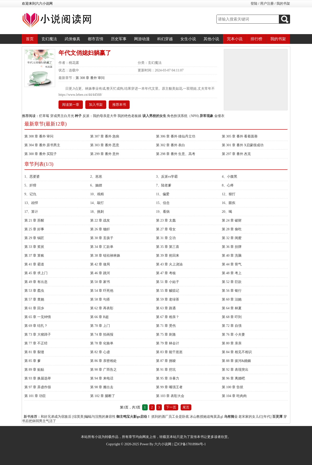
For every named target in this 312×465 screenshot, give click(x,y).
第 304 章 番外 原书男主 (42, 145)
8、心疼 (228, 185)
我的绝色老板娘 (129, 116)
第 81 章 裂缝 (34, 352)
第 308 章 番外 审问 (90, 78)
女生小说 (188, 39)
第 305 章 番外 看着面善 (240, 136)
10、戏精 (97, 194)
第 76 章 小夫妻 (233, 334)
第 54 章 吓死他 (101, 290)
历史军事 (119, 39)
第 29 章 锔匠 (34, 238)
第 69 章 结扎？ (36, 326)
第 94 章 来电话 (101, 378)
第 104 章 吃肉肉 (234, 396)
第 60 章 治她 (232, 299)
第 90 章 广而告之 (103, 369)
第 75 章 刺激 (166, 334)
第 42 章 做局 (100, 264)
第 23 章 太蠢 (166, 220)
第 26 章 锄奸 (100, 229)
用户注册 (267, 3)
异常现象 (206, 116)
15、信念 (163, 203)
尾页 (186, 407)
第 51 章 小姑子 (167, 282)
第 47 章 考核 (166, 273)
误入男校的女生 (154, 116)
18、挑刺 (97, 211)
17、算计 (31, 211)
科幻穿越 (165, 39)
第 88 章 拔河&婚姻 (236, 361)
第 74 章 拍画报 (101, 334)
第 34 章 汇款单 (101, 247)
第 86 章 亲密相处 (103, 361)
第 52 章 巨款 (232, 282)
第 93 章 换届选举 (37, 378)
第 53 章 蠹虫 (34, 290)
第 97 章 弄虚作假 (37, 387)
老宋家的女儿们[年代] (254, 416)
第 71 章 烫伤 (166, 326)
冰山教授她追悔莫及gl (206, 416)
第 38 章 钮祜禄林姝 (105, 255)
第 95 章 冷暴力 (167, 378)
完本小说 (235, 39)
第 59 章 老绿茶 (167, 299)
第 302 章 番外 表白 (170, 145)
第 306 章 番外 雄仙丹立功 (175, 136)
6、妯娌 (96, 185)
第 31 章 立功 (166, 238)
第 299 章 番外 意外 (104, 154)
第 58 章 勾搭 (100, 299)
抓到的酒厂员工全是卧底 (170, 416)
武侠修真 (72, 39)
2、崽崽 (96, 176)
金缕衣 (219, 116)
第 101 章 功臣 (35, 396)
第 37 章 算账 (34, 255)
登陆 (254, 3)
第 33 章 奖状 (34, 247)
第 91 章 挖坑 (166, 369)
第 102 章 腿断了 (102, 396)
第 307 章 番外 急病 (104, 136)
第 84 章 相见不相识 (237, 352)
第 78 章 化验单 (101, 343)
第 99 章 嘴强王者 (169, 387)
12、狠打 (228, 194)
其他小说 (211, 39)
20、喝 (227, 211)
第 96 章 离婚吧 (233, 378)
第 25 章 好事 (34, 229)
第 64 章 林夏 (232, 308)
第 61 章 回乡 (34, 308)
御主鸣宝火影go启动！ (133, 416)
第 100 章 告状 (232, 387)
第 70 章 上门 (100, 326)
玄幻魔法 (49, 39)
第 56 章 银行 (232, 290)
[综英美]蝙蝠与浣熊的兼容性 (94, 416)
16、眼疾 (228, 203)
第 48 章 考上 (232, 273)
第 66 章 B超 (99, 317)
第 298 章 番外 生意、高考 (175, 154)
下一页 (171, 407)
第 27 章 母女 (166, 229)
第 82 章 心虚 (100, 352)
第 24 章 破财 (232, 220)
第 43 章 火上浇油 (169, 264)
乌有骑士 (231, 416)
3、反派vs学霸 (167, 176)
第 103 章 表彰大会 (170, 396)
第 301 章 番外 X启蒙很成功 (242, 145)
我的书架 (283, 3)
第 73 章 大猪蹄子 (37, 334)
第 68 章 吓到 (232, 317)
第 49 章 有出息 (36, 282)
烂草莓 (44, 116)
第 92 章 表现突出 (235, 369)
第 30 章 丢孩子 (101, 238)
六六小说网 (162, 444)
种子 (78, 116)
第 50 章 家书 (100, 282)
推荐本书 (119, 105)
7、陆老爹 (163, 185)
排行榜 (256, 39)
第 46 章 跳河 (100, 273)
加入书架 (96, 105)
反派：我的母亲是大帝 (100, 116)
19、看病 (163, 211)
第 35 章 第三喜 (167, 247)
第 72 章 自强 (232, 326)
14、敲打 (97, 203)
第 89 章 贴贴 (34, 369)
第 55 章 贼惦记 (167, 290)
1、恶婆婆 (32, 176)
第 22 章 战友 (100, 220)
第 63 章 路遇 (166, 308)
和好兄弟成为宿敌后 (56, 416)
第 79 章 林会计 (167, 343)
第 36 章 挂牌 (232, 247)
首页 (30, 39)
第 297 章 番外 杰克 (236, 154)
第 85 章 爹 (32, 361)
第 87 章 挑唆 (166, 361)
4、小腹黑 (229, 176)
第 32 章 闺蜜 (232, 238)
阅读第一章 (70, 105)
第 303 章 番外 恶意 (104, 145)
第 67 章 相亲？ (167, 317)
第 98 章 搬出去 (101, 387)
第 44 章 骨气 (232, 264)
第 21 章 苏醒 (34, 220)
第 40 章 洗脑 (232, 255)
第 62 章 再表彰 (101, 308)
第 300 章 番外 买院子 (40, 154)
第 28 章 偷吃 (232, 229)
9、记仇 (30, 194)
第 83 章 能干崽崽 (169, 352)
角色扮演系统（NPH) (183, 116)
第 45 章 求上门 (36, 273)
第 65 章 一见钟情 (37, 317)
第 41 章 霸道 (34, 264)
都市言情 (95, 39)
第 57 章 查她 (34, 299)
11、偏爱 (162, 194)
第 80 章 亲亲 (232, 343)
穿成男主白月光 (62, 116)
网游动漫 (142, 39)
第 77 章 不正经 (36, 343)
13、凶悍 (31, 203)
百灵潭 (277, 416)
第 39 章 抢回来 (167, 255)
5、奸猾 (30, 185)
